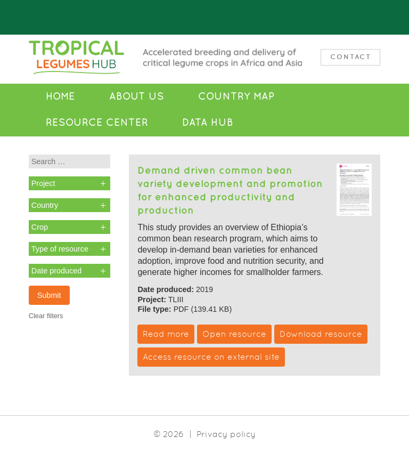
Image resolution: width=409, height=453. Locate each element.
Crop (39, 227)
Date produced (56, 270)
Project (43, 183)
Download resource (321, 334)
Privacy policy (226, 434)
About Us (136, 96)
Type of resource (59, 249)
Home (60, 96)
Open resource (234, 334)
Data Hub (207, 122)
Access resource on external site (211, 357)
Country (44, 205)
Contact (350, 57)
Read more (166, 334)
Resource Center (97, 122)
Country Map (236, 96)
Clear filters (46, 316)
